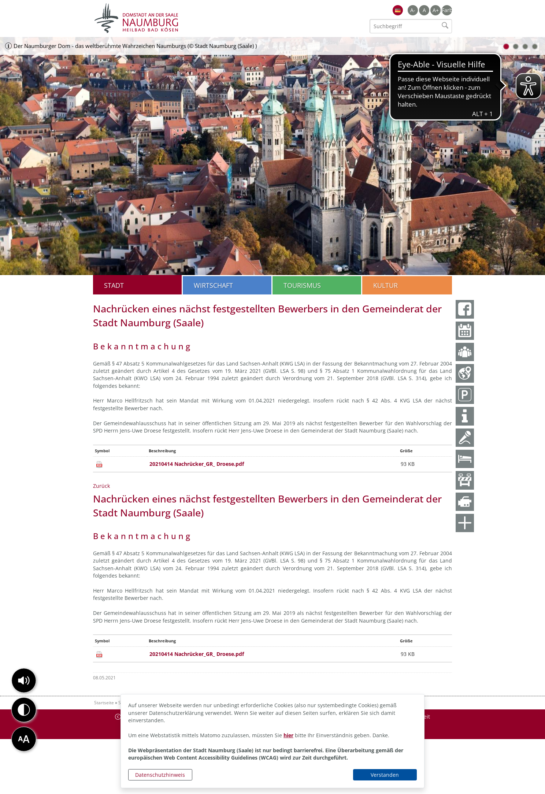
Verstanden (385, 774)
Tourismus (302, 285)
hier (288, 735)
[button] (24, 680)
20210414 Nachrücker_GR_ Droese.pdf (196, 463)
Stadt (114, 285)
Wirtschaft (213, 285)
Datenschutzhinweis (160, 774)
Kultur (385, 285)
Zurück (101, 485)
